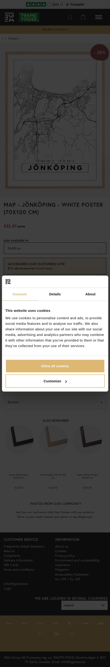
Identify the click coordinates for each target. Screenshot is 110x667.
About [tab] (90, 294)
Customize (55, 381)
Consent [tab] (20, 294)
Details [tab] (55, 294)
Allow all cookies (55, 366)
